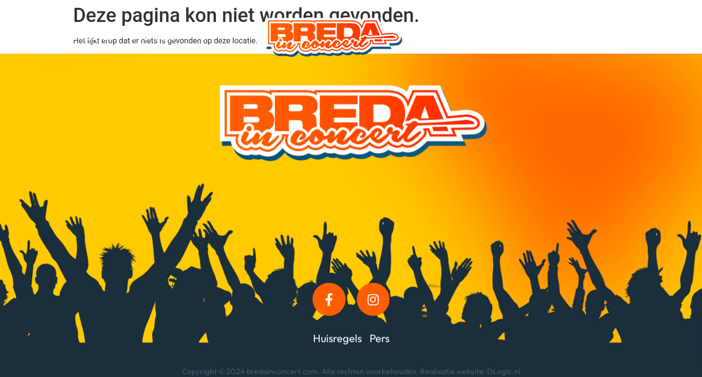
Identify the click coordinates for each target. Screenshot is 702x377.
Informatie (154, 36)
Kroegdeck (466, 25)
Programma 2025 (78, 36)
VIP (202, 36)
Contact (487, 48)
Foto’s (518, 25)
